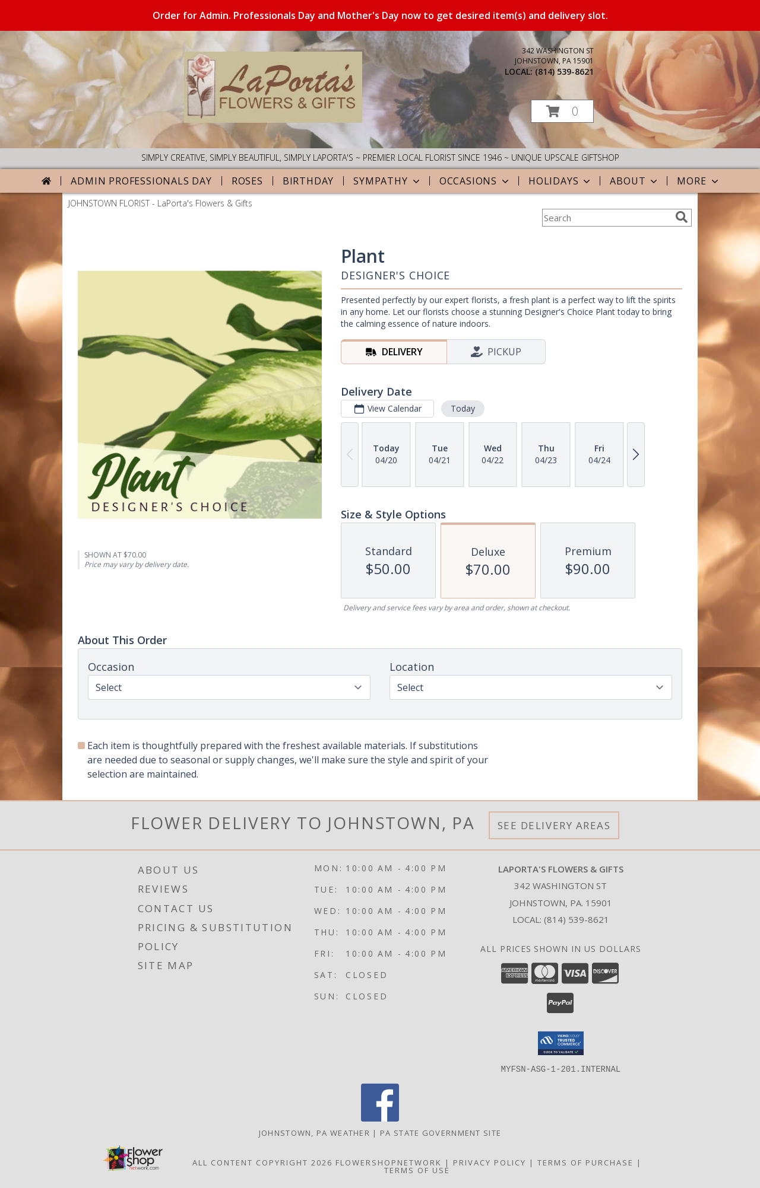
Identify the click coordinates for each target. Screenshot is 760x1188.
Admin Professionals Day (141, 180)
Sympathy (387, 180)
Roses (247, 180)
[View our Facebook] (380, 1117)
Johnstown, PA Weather (314, 1132)
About (635, 180)
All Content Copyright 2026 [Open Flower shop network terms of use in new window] (262, 1162)
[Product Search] (606, 217)
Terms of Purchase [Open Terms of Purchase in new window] (585, 1162)
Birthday (308, 180)
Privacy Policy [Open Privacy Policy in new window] (489, 1162)
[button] (562, 111)
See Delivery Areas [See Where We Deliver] (554, 825)
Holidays (560, 180)
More (698, 180)
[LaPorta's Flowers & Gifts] (273, 119)
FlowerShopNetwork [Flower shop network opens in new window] (388, 1162)
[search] (681, 217)
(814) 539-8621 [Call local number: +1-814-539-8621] (564, 71)
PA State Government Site (440, 1132)
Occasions (475, 180)
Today (463, 408)
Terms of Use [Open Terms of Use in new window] (417, 1169)
